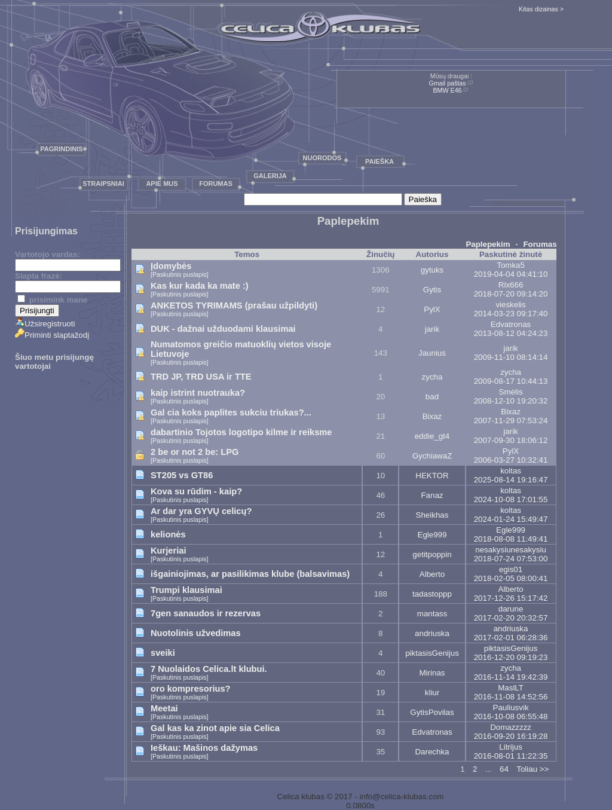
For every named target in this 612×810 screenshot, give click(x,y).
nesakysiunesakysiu (510, 549)
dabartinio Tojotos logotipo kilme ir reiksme (241, 432)
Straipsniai (103, 183)
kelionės (168, 534)
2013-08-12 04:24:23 (511, 333)
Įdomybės (171, 266)
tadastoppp (432, 593)
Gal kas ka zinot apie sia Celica (215, 728)
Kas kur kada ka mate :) (200, 286)
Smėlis (511, 391)
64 (504, 769)
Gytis (432, 289)
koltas (510, 470)
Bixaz (432, 416)
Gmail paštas (447, 83)
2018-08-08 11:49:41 (511, 538)
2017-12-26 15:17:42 (511, 598)
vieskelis (510, 304)
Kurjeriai (168, 550)
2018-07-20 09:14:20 (511, 293)
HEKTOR (431, 475)
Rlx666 (511, 284)
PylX (432, 309)
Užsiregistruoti (45, 323)
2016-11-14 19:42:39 (511, 677)
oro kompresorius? (191, 688)
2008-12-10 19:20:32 (511, 400)
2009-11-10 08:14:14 (511, 357)
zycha (432, 376)
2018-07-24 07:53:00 (511, 558)
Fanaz (432, 495)
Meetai (164, 708)
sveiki (163, 653)
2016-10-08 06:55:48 (511, 716)
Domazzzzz (510, 727)
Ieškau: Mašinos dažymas (204, 748)
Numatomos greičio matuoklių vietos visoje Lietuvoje (241, 349)
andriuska (432, 633)
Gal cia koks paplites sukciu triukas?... (231, 412)
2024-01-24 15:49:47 (511, 519)
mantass (432, 613)
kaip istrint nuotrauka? (198, 393)
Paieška (379, 161)
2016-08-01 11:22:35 (511, 755)
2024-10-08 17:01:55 (511, 499)
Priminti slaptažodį (52, 335)
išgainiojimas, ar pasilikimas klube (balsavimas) (250, 574)
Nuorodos (322, 157)
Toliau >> (532, 769)
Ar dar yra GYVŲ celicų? (201, 511)
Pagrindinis (61, 148)
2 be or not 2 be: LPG (194, 452)
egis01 (510, 569)
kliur (432, 692)
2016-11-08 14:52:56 (511, 696)
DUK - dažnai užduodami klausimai (223, 329)
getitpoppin (431, 554)
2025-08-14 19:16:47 (511, 479)
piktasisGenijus (432, 653)
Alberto (432, 574)
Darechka (432, 751)
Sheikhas (432, 515)
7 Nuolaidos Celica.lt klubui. (209, 669)
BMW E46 (447, 90)
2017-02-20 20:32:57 (511, 617)
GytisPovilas (432, 712)
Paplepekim (488, 244)
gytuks (432, 269)
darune (511, 608)
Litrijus (510, 746)
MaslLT (511, 687)
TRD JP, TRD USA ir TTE (201, 376)
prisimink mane (52, 299)
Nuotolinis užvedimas (196, 633)
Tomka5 (511, 265)
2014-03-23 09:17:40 (511, 313)
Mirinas (432, 672)
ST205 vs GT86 (182, 475)
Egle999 (432, 534)
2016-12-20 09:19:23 (511, 657)
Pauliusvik (511, 707)
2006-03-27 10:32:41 (511, 460)
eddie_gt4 (432, 436)
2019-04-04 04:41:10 (511, 274)
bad (432, 396)
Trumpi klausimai (186, 590)
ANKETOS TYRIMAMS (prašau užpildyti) (234, 305)
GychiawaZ (432, 455)
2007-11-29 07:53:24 (511, 420)
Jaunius (432, 353)
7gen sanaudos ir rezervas (206, 613)
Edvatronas (511, 324)
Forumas (215, 183)
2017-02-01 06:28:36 (511, 637)
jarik (432, 329)
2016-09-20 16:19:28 (511, 736)
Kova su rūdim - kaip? (196, 491)
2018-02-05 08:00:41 (511, 578)
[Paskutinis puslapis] (180, 274)
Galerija (270, 175)
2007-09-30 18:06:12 (511, 440)
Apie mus (162, 183)
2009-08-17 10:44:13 (511, 381)
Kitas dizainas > (541, 9)
